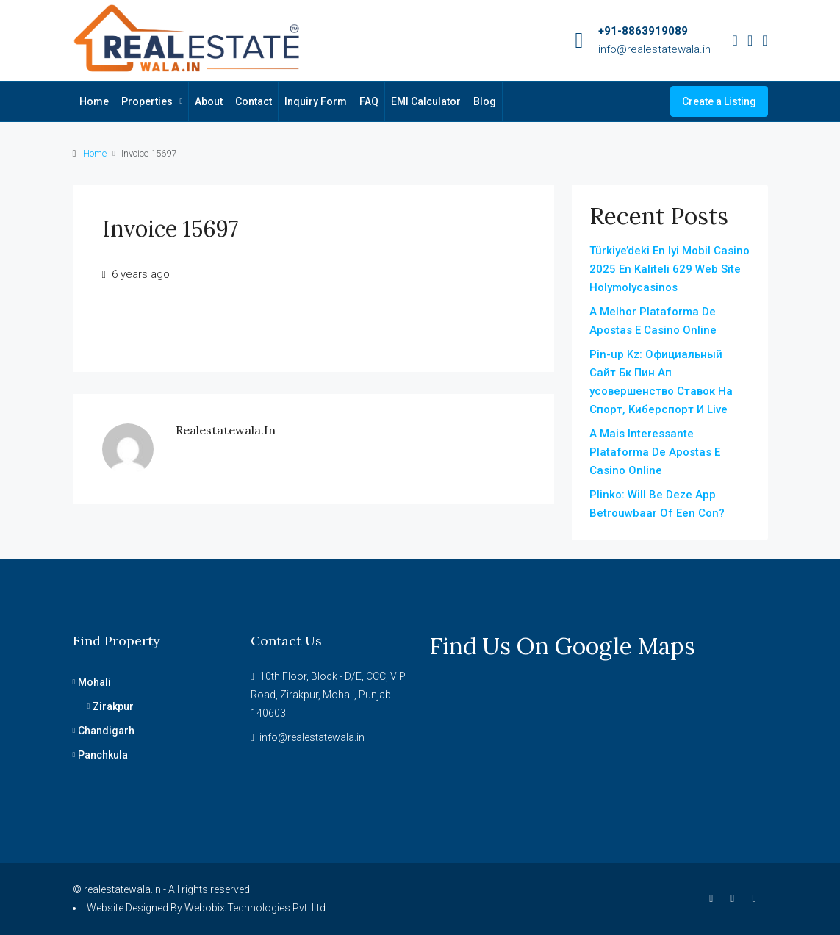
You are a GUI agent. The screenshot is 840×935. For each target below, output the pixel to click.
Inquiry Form (315, 101)
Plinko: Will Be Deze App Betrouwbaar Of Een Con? (657, 504)
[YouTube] (756, 898)
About (209, 101)
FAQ (368, 101)
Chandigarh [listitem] (104, 731)
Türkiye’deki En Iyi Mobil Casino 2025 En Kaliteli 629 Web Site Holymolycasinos (669, 269)
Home (94, 101)
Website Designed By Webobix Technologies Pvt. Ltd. (207, 908)
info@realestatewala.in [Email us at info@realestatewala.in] (312, 737)
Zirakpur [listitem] (110, 706)
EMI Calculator (426, 101)
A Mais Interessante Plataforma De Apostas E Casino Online (654, 452)
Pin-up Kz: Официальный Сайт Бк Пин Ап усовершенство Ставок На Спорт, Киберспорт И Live (661, 382)
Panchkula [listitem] (101, 755)
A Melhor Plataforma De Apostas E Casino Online (653, 321)
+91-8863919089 (643, 30)
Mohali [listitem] (92, 682)
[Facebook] (714, 898)
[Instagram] (735, 898)
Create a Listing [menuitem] (719, 101)
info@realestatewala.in (654, 49)
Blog (484, 101)
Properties (147, 101)
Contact (253, 101)
